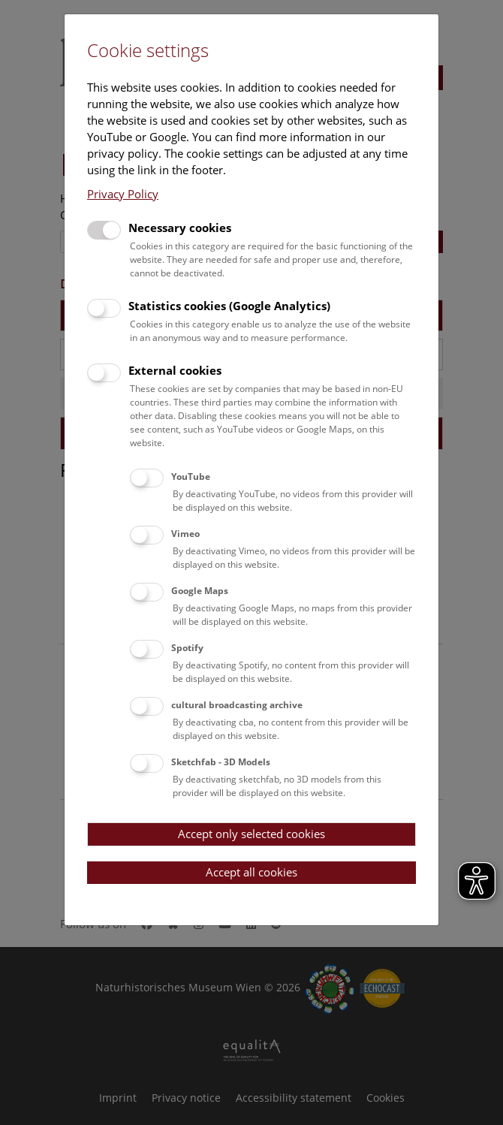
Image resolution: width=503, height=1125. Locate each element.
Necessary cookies (179, 227)
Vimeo (185, 533)
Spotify (187, 647)
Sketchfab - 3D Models (220, 762)
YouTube (190, 476)
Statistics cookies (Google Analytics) (229, 305)
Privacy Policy (122, 193)
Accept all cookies (251, 871)
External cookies (174, 370)
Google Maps (199, 590)
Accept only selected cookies (251, 833)
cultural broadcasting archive (237, 704)
